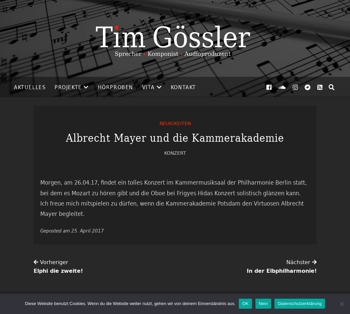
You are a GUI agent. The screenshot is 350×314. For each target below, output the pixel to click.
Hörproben (115, 87)
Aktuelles (30, 87)
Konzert (175, 153)
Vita (148, 87)
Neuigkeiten (175, 123)
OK (245, 303)
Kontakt (183, 87)
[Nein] (341, 303)
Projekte (68, 87)
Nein (263, 303)
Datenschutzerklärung (299, 303)
